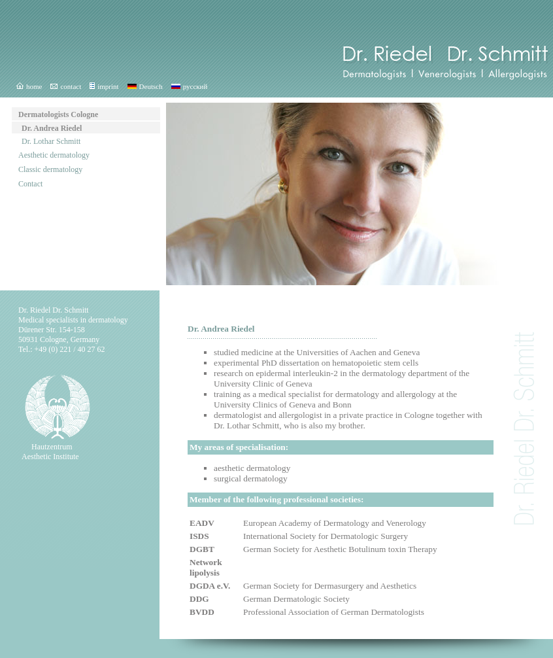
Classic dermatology (50, 169)
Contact (30, 183)
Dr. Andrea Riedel (52, 128)
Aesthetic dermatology (54, 155)
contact (65, 86)
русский (189, 86)
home (29, 86)
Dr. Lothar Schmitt (51, 141)
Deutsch (145, 86)
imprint (104, 86)
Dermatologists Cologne (58, 114)
